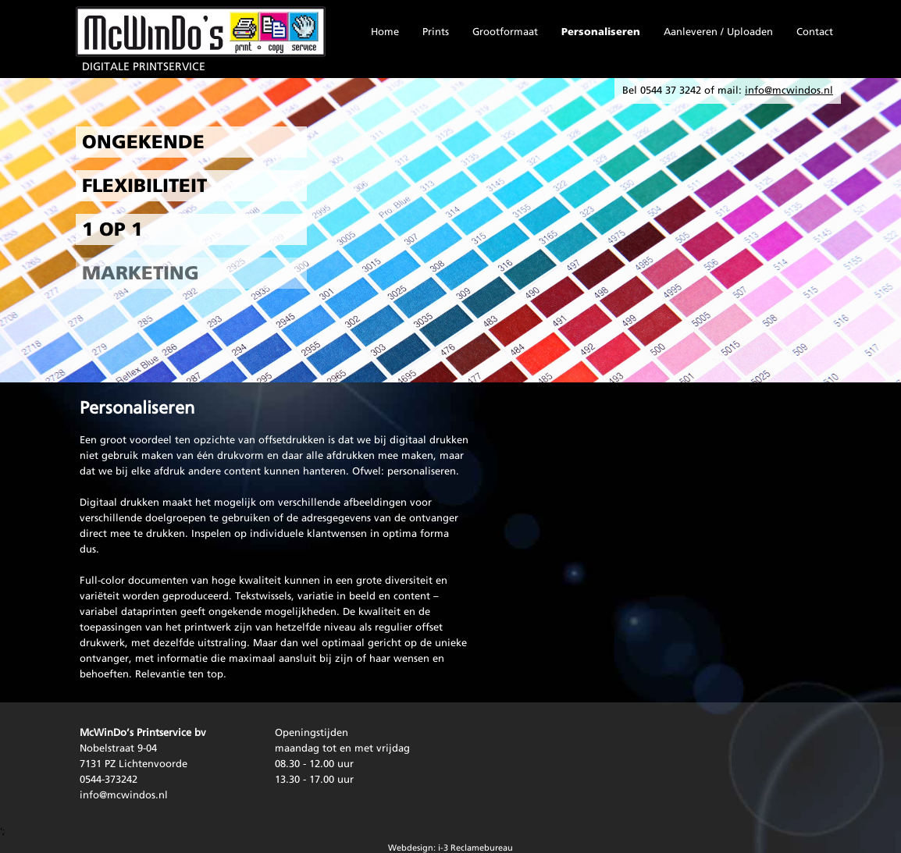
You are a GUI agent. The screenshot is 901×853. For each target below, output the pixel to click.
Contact (814, 32)
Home (385, 32)
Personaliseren (600, 32)
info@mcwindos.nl (124, 796)
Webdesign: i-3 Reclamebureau (450, 848)
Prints (435, 32)
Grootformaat (505, 32)
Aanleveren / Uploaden (718, 32)
